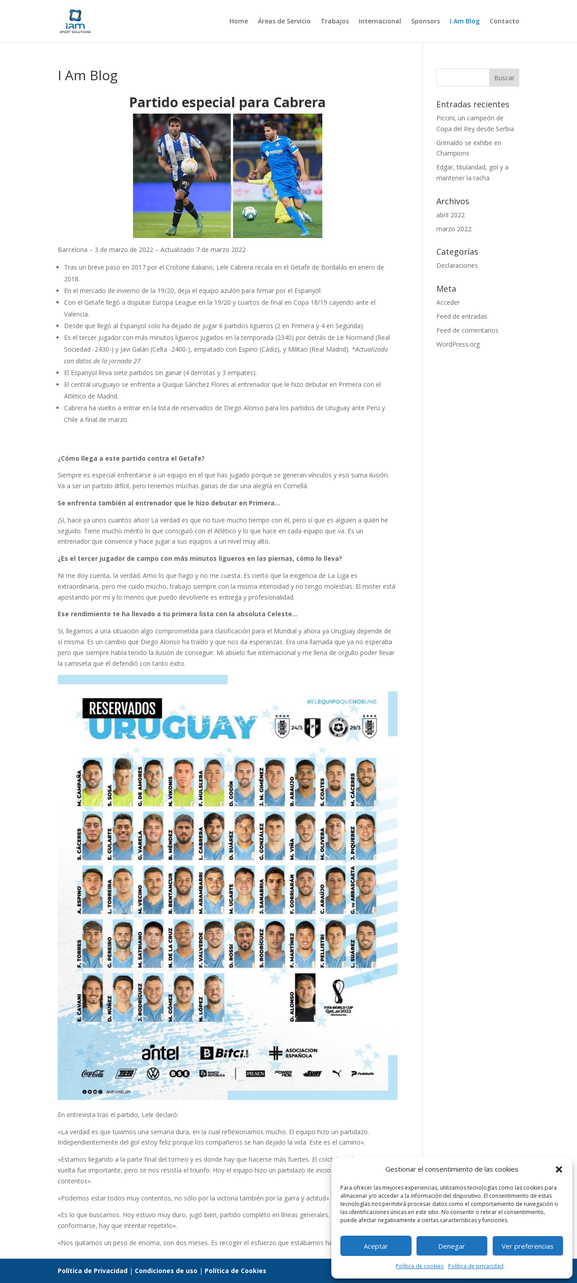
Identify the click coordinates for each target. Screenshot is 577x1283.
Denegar (451, 1246)
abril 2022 (450, 215)
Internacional (380, 21)
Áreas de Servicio (284, 21)
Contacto (504, 21)
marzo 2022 (454, 229)
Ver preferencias (528, 1246)
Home (238, 21)
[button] (558, 1169)
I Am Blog (465, 21)
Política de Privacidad (93, 1270)
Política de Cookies (235, 1270)
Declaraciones (457, 265)
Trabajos (335, 21)
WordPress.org (458, 344)
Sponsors (425, 21)
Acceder (448, 302)
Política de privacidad (476, 1266)
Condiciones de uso (166, 1270)
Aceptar (376, 1246)
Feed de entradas (461, 316)
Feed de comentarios (467, 330)
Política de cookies (420, 1266)
